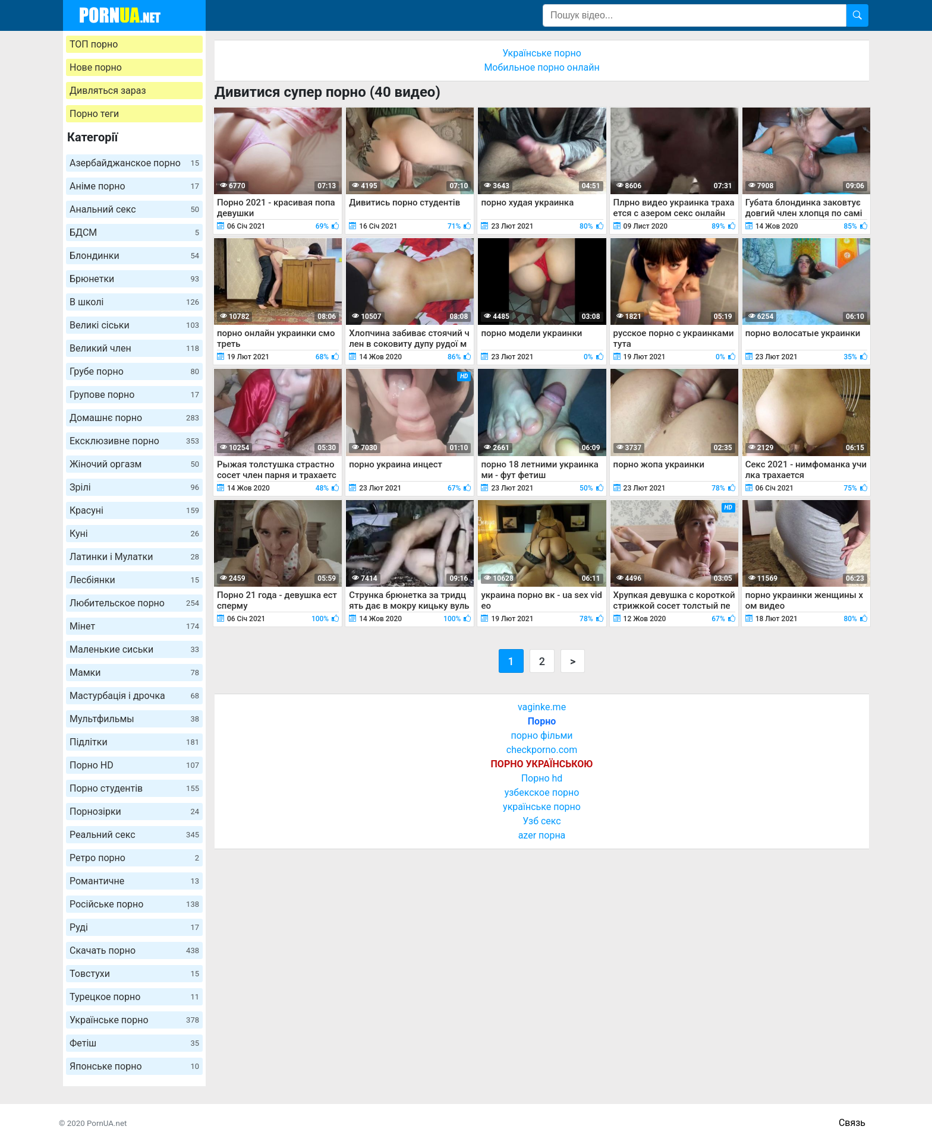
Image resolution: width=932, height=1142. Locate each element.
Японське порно (134, 1066)
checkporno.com (541, 749)
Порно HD (134, 765)
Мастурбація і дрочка (134, 695)
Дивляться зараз (108, 90)
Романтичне (134, 881)
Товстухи (134, 973)
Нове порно (96, 67)
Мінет (134, 626)
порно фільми (541, 735)
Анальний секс (134, 209)
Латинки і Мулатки (134, 556)
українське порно (542, 806)
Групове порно (134, 394)
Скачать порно (134, 950)
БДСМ (134, 232)
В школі (134, 302)
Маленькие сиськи (134, 649)
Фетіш (134, 1043)
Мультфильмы (134, 719)
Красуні (134, 510)
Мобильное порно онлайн (541, 67)
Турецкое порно (134, 996)
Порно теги (94, 113)
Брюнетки (134, 278)
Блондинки (134, 255)
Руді (134, 927)
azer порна (542, 835)
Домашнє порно (134, 417)
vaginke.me (542, 707)
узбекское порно (542, 792)
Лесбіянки (134, 580)
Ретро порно (134, 857)
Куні (134, 533)
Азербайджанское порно (134, 163)
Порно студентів (134, 788)
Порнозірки (134, 811)
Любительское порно (134, 603)
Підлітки (134, 742)
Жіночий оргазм (134, 464)
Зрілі (134, 487)
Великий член (134, 348)
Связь (852, 1122)
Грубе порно (134, 371)
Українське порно (134, 1020)
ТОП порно (94, 44)
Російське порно (134, 904)
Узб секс (541, 821)
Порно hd (542, 778)
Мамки (134, 672)
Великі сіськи (134, 325)
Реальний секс (134, 834)
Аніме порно (134, 186)
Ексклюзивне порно (134, 441)
